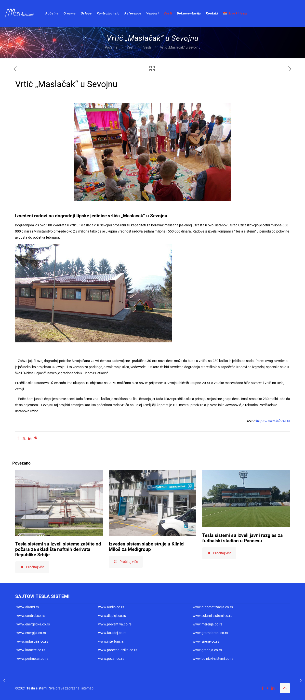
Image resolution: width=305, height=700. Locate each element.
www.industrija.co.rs (32, 641)
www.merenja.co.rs (207, 624)
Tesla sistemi (37, 688)
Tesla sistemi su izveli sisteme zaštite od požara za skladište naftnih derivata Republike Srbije (58, 549)
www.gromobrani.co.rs (210, 633)
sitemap (87, 688)
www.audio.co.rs (111, 607)
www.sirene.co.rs (206, 641)
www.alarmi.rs (27, 607)
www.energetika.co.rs (33, 624)
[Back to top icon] (285, 688)
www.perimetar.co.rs (32, 659)
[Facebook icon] (263, 688)
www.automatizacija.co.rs (213, 607)
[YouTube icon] (268, 688)
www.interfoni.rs (111, 641)
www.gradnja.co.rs (207, 650)
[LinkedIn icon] (273, 688)
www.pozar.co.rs (111, 659)
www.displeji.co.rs (112, 616)
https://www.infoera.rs (273, 421)
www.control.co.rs (30, 616)
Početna (111, 47)
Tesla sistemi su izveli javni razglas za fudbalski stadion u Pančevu (242, 538)
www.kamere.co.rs (30, 650)
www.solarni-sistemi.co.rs (212, 616)
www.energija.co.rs (31, 633)
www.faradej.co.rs (112, 633)
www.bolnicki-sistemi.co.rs (213, 659)
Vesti (130, 47)
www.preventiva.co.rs (115, 624)
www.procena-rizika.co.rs (117, 650)
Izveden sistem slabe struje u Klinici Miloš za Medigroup (147, 546)
